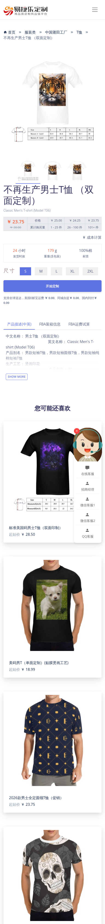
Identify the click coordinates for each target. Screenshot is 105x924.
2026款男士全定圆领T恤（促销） (36, 797)
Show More (17, 377)
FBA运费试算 (79, 324)
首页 (9, 32)
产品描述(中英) (19, 324)
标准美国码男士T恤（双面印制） (36, 527)
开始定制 (52, 286)
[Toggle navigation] (94, 10)
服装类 (30, 32)
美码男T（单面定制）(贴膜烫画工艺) (38, 662)
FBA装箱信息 (50, 324)
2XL (90, 271)
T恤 (79, 32)
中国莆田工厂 (56, 32)
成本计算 (92, 237)
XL (72, 271)
